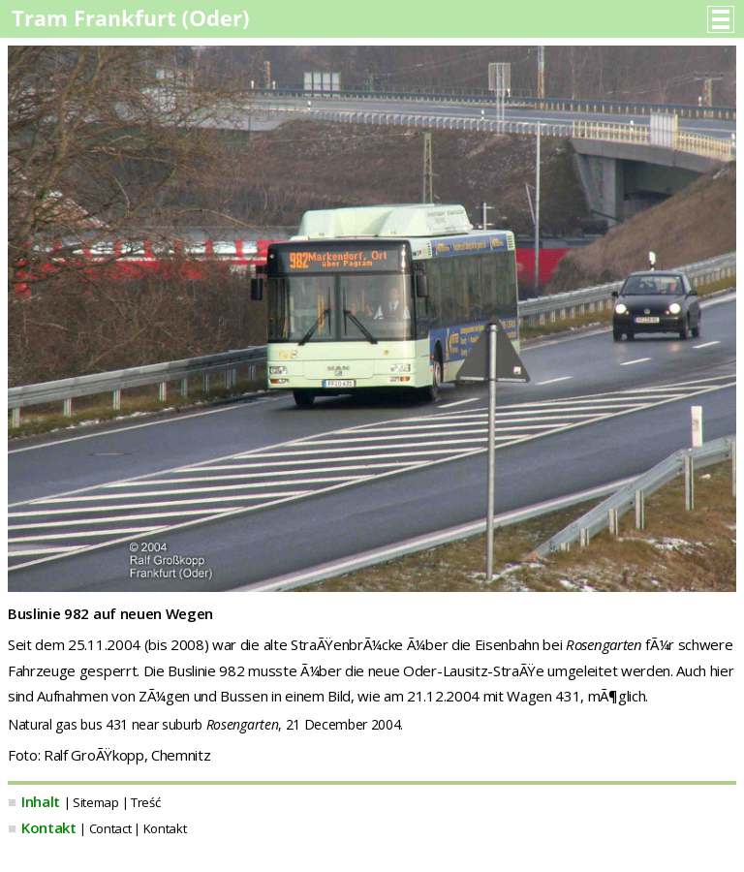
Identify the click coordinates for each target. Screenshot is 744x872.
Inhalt (40, 801)
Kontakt (49, 827)
